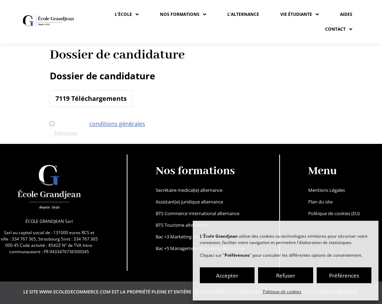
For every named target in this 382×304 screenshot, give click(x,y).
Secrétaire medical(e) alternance (189, 190)
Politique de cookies (282, 291)
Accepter (227, 275)
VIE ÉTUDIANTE (299, 14)
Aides (346, 14)
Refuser (285, 275)
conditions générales (117, 124)
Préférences (344, 275)
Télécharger (66, 133)
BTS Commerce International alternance (197, 213)
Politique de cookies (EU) (334, 213)
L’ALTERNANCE (243, 14)
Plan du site (320, 202)
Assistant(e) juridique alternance (189, 202)
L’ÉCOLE (127, 14)
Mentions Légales (326, 190)
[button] (126, 14)
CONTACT (338, 29)
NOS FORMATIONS (183, 14)
